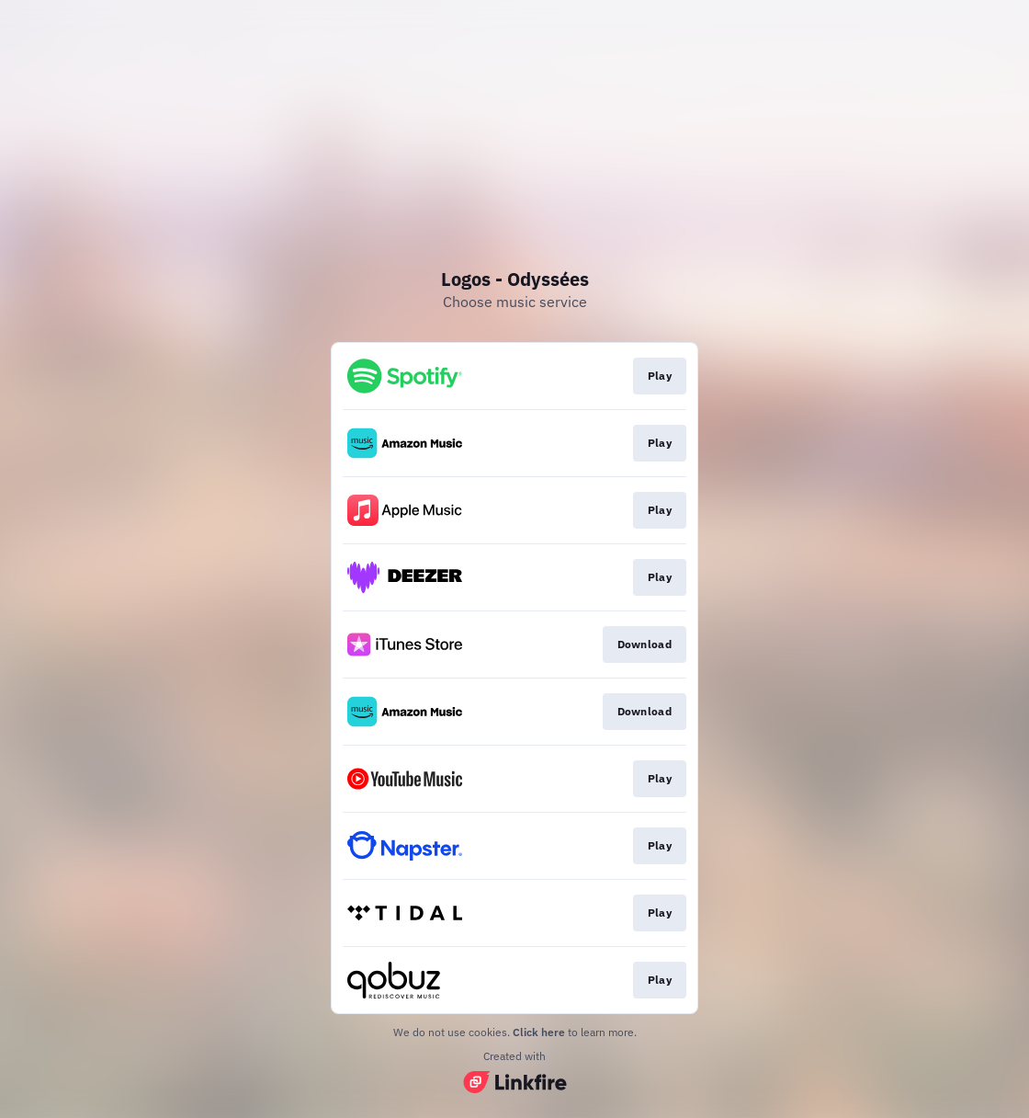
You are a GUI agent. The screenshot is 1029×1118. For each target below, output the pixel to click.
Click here (539, 1032)
